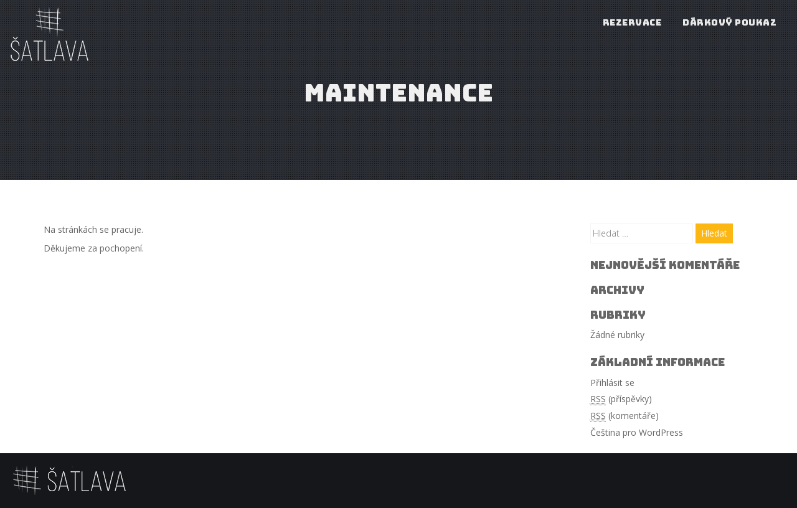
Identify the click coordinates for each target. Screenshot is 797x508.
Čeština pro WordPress (636, 432)
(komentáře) (624, 416)
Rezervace (632, 22)
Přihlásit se (612, 382)
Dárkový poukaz (729, 22)
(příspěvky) (621, 399)
